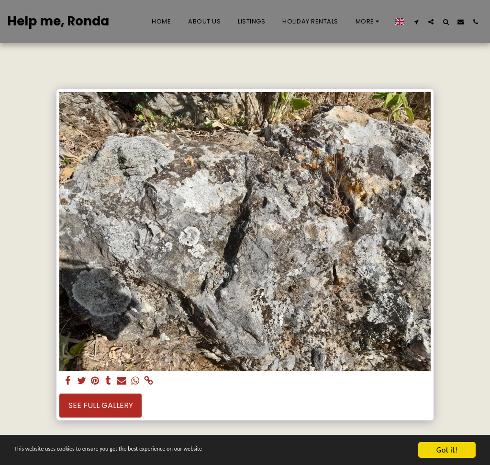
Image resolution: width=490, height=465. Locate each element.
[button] (416, 21)
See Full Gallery (100, 405)
